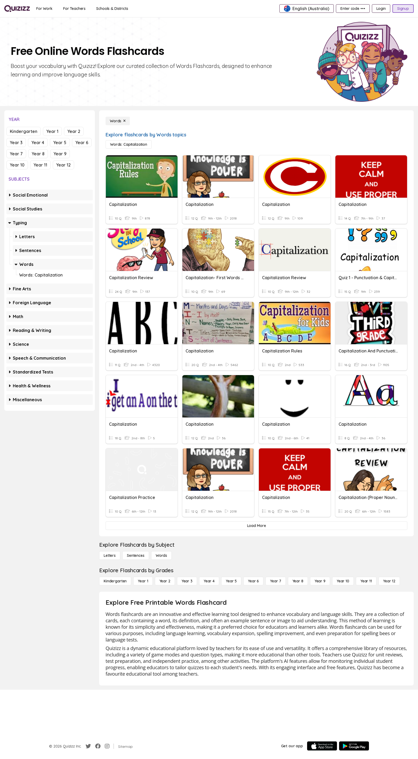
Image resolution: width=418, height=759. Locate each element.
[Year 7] (276, 581)
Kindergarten (23, 131)
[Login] (381, 8)
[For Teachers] (74, 8)
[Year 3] (187, 581)
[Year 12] (389, 581)
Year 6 (81, 142)
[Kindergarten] (115, 581)
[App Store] (322, 745)
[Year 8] (298, 581)
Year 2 (73, 131)
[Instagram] (107, 746)
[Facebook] (98, 746)
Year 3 (16, 142)
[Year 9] (320, 581)
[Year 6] (253, 581)
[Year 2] (165, 581)
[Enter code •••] (352, 8)
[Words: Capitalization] (129, 144)
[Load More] (256, 525)
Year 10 (17, 165)
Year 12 (63, 165)
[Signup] (403, 8)
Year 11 (40, 165)
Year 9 (60, 153)
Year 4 (37, 142)
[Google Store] (354, 745)
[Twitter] (88, 746)
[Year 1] (142, 581)
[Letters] (109, 555)
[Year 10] (343, 581)
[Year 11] (366, 581)
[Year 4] (209, 581)
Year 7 (16, 153)
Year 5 (59, 142)
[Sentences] (135, 555)
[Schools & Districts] (112, 8)
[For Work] (44, 8)
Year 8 (38, 153)
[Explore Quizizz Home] (17, 8)
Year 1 (52, 131)
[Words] (118, 121)
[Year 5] (231, 581)
